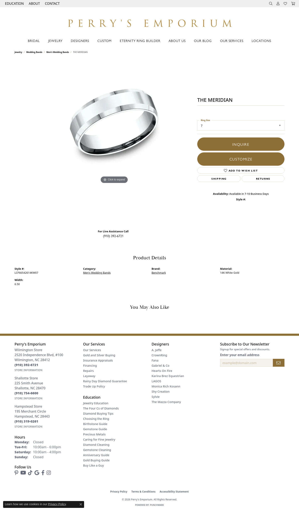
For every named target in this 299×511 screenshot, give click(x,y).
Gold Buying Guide (96, 460)
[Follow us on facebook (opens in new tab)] (42, 472)
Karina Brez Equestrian (168, 376)
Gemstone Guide (95, 429)
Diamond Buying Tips (98, 413)
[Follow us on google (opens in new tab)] (36, 472)
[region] (114, 143)
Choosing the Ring (96, 419)
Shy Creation (161, 391)
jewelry (18, 52)
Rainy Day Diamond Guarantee (105, 381)
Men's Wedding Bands (57, 52)
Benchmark (159, 272)
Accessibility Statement (174, 491)
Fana (155, 360)
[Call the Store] (26, 365)
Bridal (34, 40)
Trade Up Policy (94, 386)
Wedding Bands (34, 52)
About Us (177, 40)
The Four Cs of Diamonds (101, 408)
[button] (14, 3)
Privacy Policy (118, 491)
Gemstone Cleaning (97, 450)
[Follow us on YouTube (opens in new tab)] (23, 472)
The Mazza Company (166, 402)
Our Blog (203, 40)
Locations (261, 40)
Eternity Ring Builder (140, 40)
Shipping (219, 178)
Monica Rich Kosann (166, 386)
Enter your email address (239, 355)
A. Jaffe (157, 350)
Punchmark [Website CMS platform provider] (157, 505)
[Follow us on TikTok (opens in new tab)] (30, 472)
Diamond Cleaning (96, 445)
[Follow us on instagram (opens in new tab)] (49, 472)
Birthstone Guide (95, 424)
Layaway (89, 376)
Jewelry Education (95, 403)
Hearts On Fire (162, 371)
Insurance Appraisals (98, 360)
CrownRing (159, 355)
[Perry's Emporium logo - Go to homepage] (149, 22)
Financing (90, 366)
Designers (80, 40)
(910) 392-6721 (113, 235)
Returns (263, 178)
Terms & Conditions (143, 491)
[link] (52, 3)
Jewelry (55, 40)
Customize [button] (240, 159)
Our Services (231, 40)
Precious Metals (94, 434)
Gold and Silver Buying (99, 355)
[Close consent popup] (81, 504)
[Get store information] (29, 370)
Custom (104, 40)
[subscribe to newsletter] (278, 363)
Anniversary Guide (96, 455)
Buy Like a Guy (93, 465)
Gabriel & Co (160, 366)
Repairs (88, 371)
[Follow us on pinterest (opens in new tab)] (16, 472)
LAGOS (156, 381)
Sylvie (156, 397)
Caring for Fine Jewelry (99, 439)
